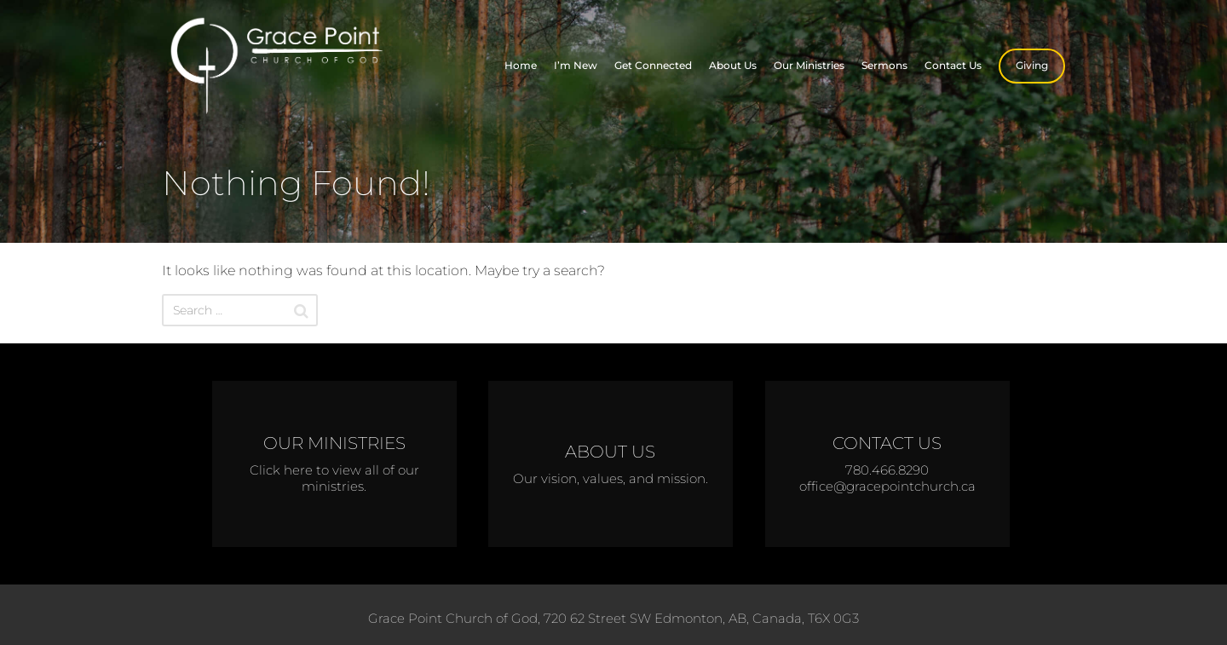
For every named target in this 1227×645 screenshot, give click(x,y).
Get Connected (653, 65)
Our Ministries (809, 65)
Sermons (884, 65)
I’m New (575, 65)
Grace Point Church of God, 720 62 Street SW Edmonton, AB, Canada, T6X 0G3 (613, 618)
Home (520, 65)
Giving (1032, 65)
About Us (733, 65)
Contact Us (953, 65)
